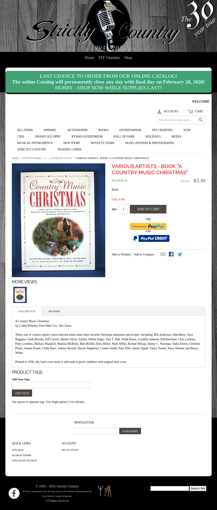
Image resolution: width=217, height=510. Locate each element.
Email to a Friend (163, 254)
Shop (128, 58)
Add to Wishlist (121, 254)
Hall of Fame (124, 136)
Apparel (50, 130)
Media (176, 136)
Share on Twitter (180, 254)
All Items (25, 130)
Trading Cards (69, 149)
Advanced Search (24, 460)
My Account (70, 449)
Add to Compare (144, 254)
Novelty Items (102, 143)
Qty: (114, 209)
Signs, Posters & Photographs (149, 143)
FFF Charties (162, 130)
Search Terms (21, 455)
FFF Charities (109, 58)
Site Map (17, 449)
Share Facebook (171, 254)
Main (15, 158)
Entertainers (130, 130)
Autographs (77, 130)
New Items (71, 143)
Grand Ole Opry (48, 136)
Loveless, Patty (61, 158)
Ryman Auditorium (86, 136)
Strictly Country (31, 149)
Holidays (153, 136)
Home (89, 58)
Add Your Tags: (21, 379)
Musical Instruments (35, 143)
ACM (186, 130)
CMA (20, 136)
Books (103, 130)
